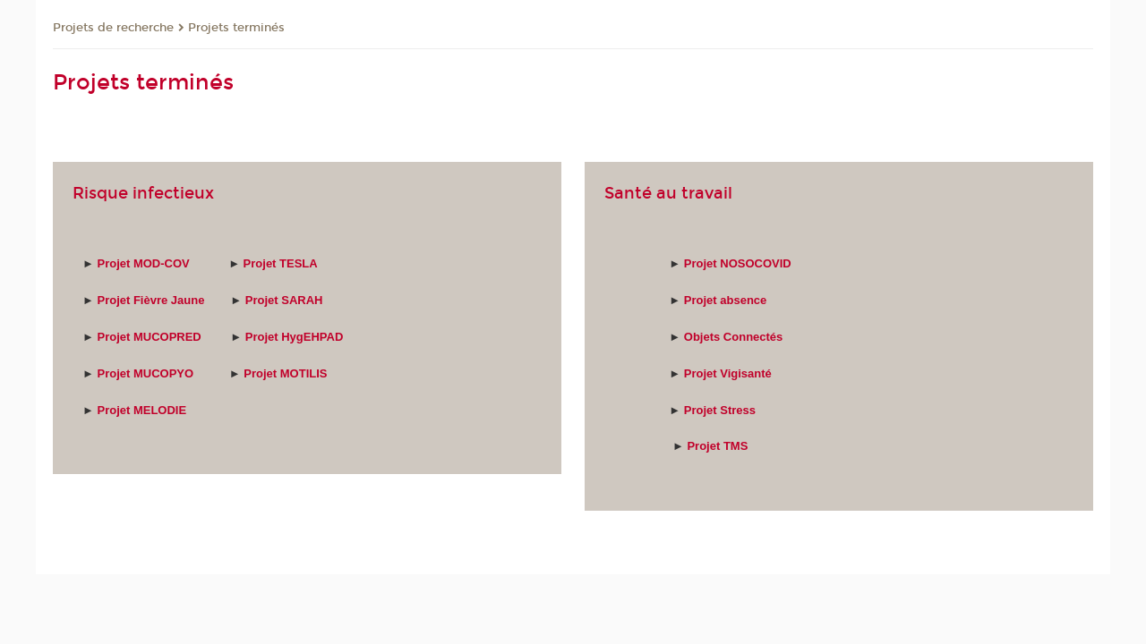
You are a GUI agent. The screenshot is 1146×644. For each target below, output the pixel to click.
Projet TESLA (282, 263)
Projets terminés (236, 28)
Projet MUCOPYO (145, 373)
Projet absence (725, 300)
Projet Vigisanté (728, 373)
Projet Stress (721, 410)
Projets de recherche (113, 28)
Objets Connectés (733, 336)
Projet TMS (717, 446)
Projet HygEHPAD (294, 336)
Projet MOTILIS (285, 373)
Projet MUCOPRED (149, 336)
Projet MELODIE (141, 410)
